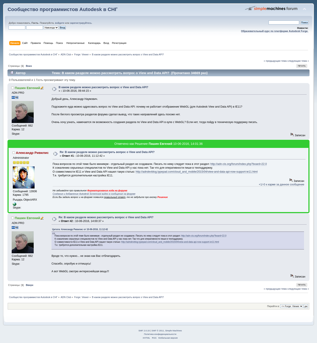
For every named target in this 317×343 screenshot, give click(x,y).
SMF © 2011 (158, 330)
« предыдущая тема (275, 61)
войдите (59, 23)
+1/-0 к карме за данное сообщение (281, 184)
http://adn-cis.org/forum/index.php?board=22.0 (238, 164)
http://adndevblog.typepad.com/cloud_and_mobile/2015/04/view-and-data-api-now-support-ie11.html (197, 171)
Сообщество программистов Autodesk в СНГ (62, 9)
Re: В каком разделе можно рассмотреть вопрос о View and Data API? (107, 152)
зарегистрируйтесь (81, 23)
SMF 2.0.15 (144, 330)
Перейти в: (273, 306)
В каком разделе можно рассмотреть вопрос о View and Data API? (103, 87)
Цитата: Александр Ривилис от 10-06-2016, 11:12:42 (80, 229)
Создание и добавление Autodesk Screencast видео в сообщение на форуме (94, 193)
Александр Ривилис (32, 153)
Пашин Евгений (27, 88)
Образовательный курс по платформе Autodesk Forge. (274, 31)
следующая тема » (298, 61)
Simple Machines (173, 330)
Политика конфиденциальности (160, 334)
